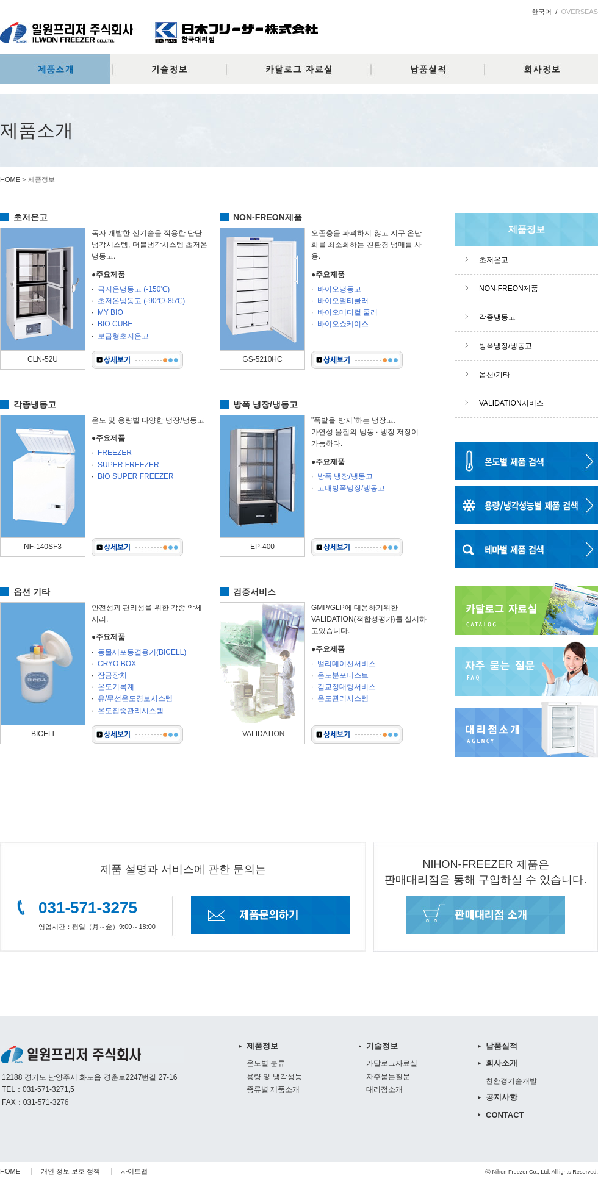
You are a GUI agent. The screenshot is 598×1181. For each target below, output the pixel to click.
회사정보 (543, 69)
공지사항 (501, 1097)
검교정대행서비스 (346, 687)
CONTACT (505, 1114)
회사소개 (501, 1063)
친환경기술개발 (511, 1081)
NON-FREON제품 (508, 288)
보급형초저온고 (123, 336)
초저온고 (493, 260)
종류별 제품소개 (273, 1089)
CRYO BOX (117, 663)
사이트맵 (134, 1171)
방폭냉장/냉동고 (505, 346)
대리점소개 (384, 1089)
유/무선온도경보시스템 (135, 698)
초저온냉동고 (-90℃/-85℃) (141, 300)
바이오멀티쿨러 (343, 300)
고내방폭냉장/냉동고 (351, 488)
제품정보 (55, 69)
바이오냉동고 (339, 289)
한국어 (541, 11)
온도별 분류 (266, 1063)
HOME (10, 179)
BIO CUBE (115, 324)
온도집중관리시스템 (131, 710)
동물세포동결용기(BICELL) (142, 652)
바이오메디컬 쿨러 (347, 312)
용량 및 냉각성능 (274, 1076)
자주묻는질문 (388, 1076)
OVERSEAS (579, 11)
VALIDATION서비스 (511, 403)
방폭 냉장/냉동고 (345, 476)
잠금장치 (112, 675)
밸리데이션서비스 (346, 663)
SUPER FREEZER (128, 465)
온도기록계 (116, 687)
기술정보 (165, 69)
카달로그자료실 (299, 69)
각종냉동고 (497, 317)
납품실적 (433, 69)
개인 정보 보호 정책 (70, 1171)
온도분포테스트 (343, 675)
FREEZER (115, 452)
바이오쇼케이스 (343, 324)
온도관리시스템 (343, 698)
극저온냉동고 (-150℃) (134, 289)
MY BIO (110, 312)
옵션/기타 (494, 374)
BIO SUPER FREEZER (136, 476)
